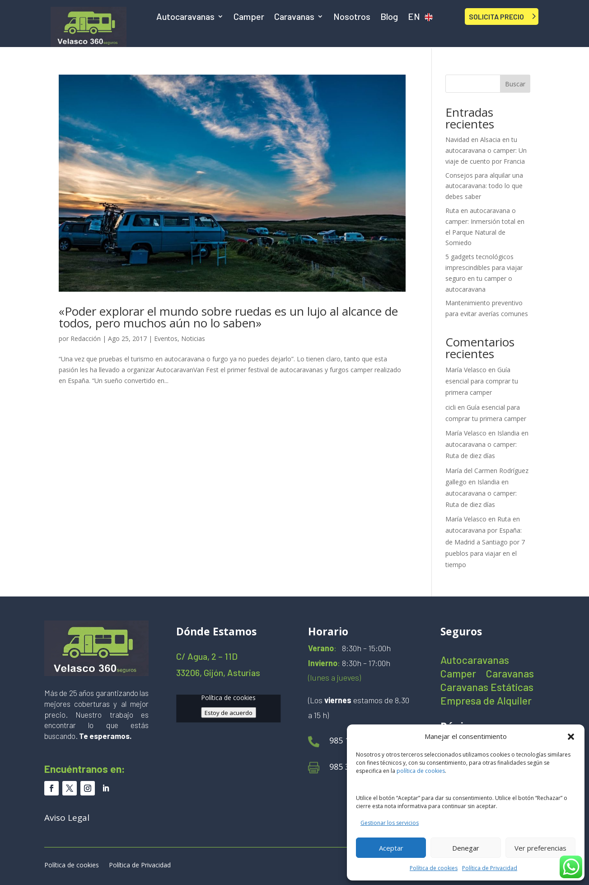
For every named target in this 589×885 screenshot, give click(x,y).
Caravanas (294, 17)
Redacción (85, 338)
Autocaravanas (185, 17)
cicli (450, 407)
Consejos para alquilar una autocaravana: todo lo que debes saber (484, 186)
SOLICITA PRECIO (496, 16)
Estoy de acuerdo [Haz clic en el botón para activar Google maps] (228, 712)
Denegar (465, 847)
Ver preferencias (540, 847)
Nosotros (351, 17)
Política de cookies (434, 868)
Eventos (166, 338)
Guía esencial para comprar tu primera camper (481, 381)
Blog (389, 17)
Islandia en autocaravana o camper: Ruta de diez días (486, 444)
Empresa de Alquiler (486, 702)
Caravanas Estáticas (486, 688)
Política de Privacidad (489, 868)
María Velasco (465, 369)
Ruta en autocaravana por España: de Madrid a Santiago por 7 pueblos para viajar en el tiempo (485, 542)
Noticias (193, 338)
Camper (249, 17)
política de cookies (421, 771)
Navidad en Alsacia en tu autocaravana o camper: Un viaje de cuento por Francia (486, 150)
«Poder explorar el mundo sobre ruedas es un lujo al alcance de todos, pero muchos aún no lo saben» (228, 317)
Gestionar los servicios (389, 823)
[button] (570, 736)
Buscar (515, 84)
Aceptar (391, 847)
